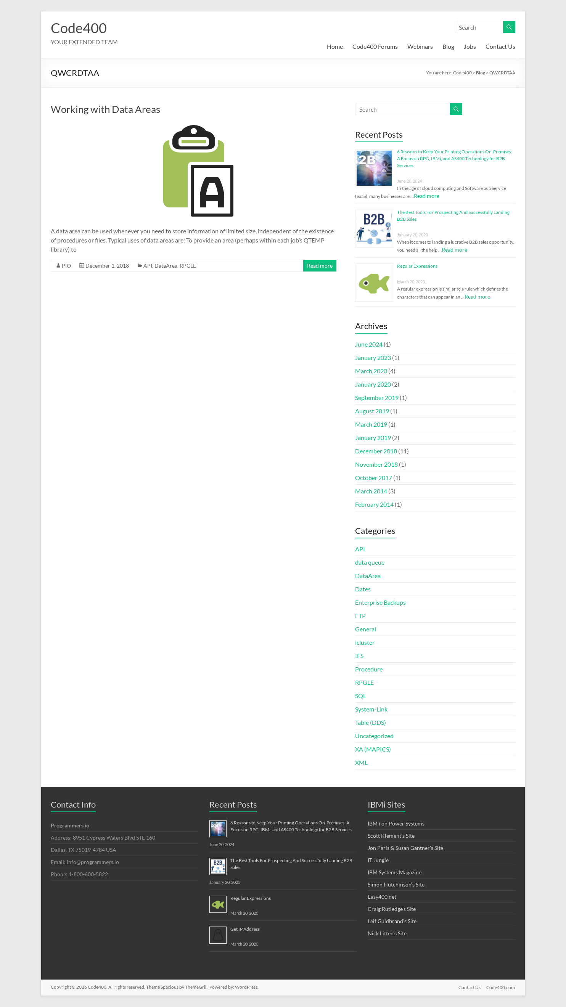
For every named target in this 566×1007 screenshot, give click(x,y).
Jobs (470, 46)
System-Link (371, 709)
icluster (365, 642)
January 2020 (373, 384)
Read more (320, 265)
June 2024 (369, 344)
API (147, 265)
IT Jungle (378, 860)
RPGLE (188, 265)
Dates (363, 589)
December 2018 (376, 451)
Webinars (420, 46)
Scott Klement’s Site (391, 835)
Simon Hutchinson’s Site (396, 884)
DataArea (165, 265)
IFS (359, 655)
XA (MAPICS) (373, 749)
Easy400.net (382, 896)
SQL (360, 695)
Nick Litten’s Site (387, 933)
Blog (448, 46)
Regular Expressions (417, 266)
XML (361, 762)
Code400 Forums (375, 46)
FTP (360, 615)
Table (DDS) (370, 722)
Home (335, 46)
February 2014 (374, 504)
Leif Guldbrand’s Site (392, 921)
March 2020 (371, 370)
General (365, 629)
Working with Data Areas (105, 109)
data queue (369, 562)
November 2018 (376, 464)
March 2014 (371, 491)
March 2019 (371, 424)
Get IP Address (245, 929)
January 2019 (373, 437)
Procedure (369, 669)
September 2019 (377, 397)
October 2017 (373, 477)
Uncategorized (374, 735)
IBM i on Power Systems (396, 823)
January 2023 (373, 357)
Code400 (79, 27)
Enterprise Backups (380, 602)
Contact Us (500, 46)
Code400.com (501, 987)
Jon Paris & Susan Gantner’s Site (405, 848)
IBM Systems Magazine (394, 872)
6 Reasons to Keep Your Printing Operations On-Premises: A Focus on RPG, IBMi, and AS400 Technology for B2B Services (454, 158)
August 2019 (372, 410)
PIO (66, 265)
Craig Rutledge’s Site (392, 909)
